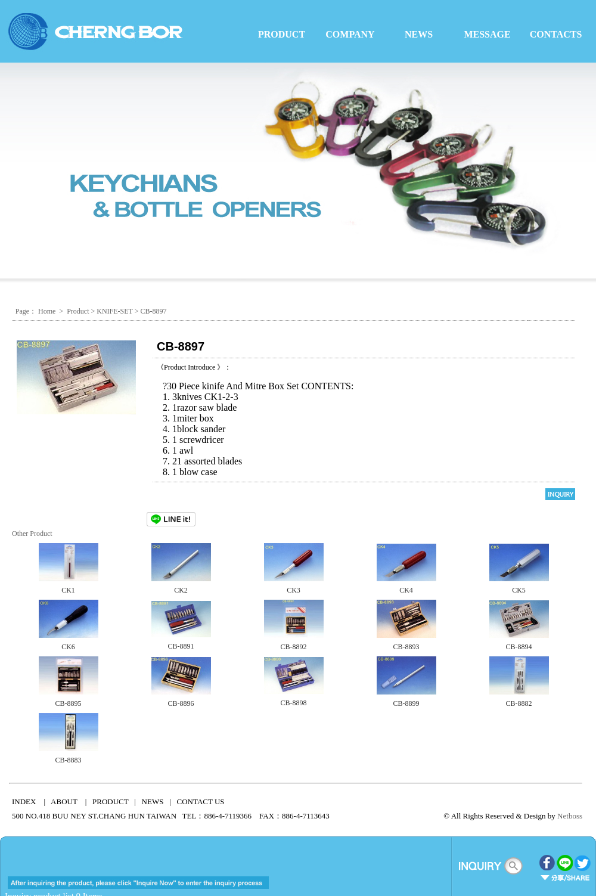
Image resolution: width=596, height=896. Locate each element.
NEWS (419, 34)
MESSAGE (487, 34)
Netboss (569, 815)
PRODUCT (281, 34)
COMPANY (349, 34)
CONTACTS (556, 34)
